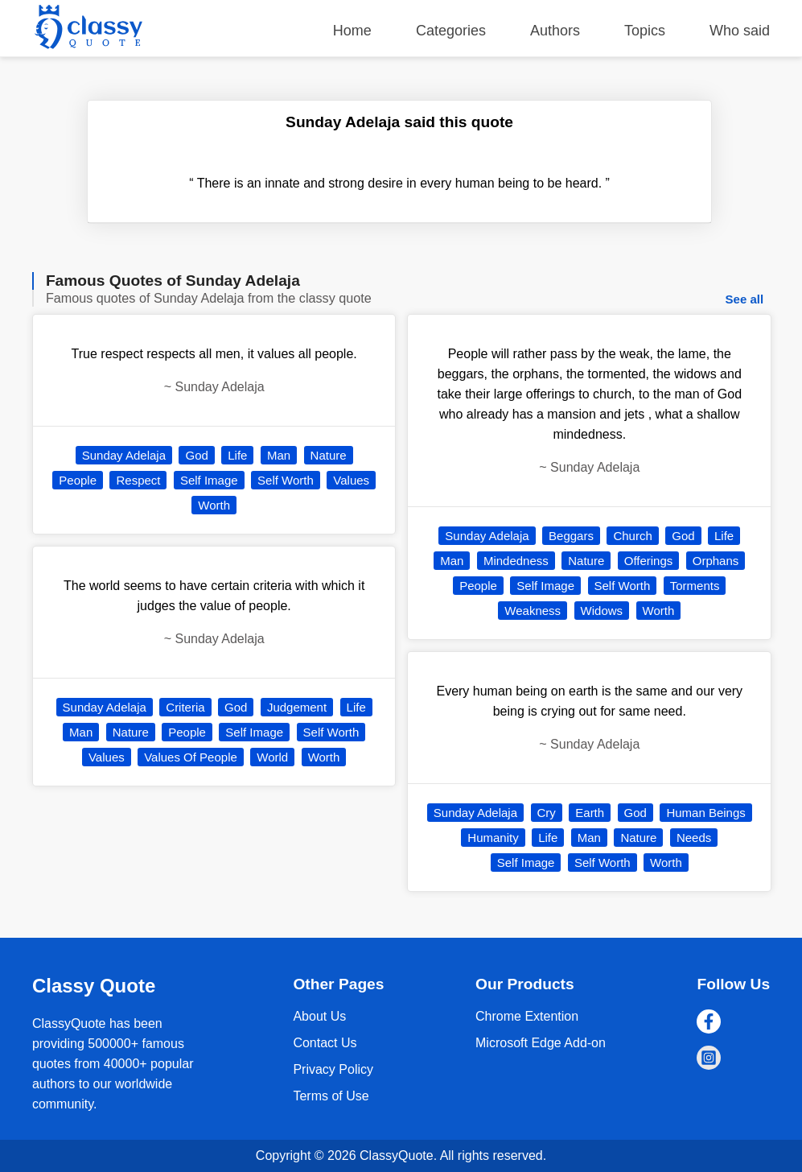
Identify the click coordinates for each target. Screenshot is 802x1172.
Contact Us (324, 1043)
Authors (555, 31)
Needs (694, 837)
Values (351, 480)
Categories (451, 31)
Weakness (532, 610)
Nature (329, 455)
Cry (546, 812)
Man (278, 455)
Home (352, 31)
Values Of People (190, 757)
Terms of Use (330, 1096)
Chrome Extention (526, 1016)
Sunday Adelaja (124, 455)
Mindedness (516, 560)
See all (745, 299)
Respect (138, 480)
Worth (214, 505)
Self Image (209, 480)
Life (237, 455)
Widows (602, 610)
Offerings (648, 560)
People (78, 480)
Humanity (492, 837)
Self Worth (285, 480)
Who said (739, 31)
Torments (695, 585)
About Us (319, 1016)
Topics (644, 31)
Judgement (297, 707)
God (196, 455)
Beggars (571, 536)
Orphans (716, 560)
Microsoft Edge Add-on (540, 1043)
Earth (589, 812)
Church (632, 536)
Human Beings (705, 812)
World (272, 757)
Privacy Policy (333, 1069)
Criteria (185, 707)
